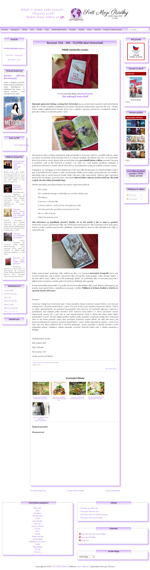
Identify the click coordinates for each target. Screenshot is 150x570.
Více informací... (111, 369)
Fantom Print (38, 526)
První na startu (136, 100)
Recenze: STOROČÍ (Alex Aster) (18, 187)
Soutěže (81, 30)
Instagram (19, 55)
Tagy (47, 30)
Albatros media (9, 312)
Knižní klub (37, 539)
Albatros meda (9, 308)
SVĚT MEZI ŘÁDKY (21, 145)
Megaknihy (37, 547)
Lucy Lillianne (83, 566)
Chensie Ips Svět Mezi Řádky (42, 362)
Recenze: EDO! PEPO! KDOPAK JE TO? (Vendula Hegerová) (19, 213)
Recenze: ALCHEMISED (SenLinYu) (19, 236)
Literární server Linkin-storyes (94, 514)
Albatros (7, 304)
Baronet (37, 508)
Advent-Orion (9, 294)
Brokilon (37, 513)
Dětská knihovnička (59, 30)
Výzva (89, 30)
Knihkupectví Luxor (37, 541)
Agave (6, 297)
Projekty (72, 30)
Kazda (38, 365)
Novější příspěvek (38, 490)
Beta (38, 510)
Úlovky (24, 30)
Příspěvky (131, 195)
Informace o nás (14, 60)
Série (32, 30)
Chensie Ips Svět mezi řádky (93, 534)
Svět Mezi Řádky (88, 537)
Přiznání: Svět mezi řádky (91, 518)
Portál (37, 549)
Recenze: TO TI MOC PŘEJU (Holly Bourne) (19, 261)
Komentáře (132, 199)
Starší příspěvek (113, 490)
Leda (37, 544)
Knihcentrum (37, 536)
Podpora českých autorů (112, 30)
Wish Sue (85, 540)
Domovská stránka (76, 490)
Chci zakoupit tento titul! (75, 96)
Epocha (37, 523)
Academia (7, 290)
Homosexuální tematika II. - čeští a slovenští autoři (19, 165)
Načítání (128, 180)
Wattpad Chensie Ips (89, 511)
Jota (37, 531)
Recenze (5, 30)
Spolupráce (15, 30)
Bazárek (97, 30)
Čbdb (37, 518)
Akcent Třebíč (9, 301)
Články (39, 30)
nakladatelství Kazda (84, 94)
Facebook (9, 55)
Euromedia (37, 521)
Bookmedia (37, 516)
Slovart (37, 552)
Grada (37, 528)
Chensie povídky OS (89, 508)
